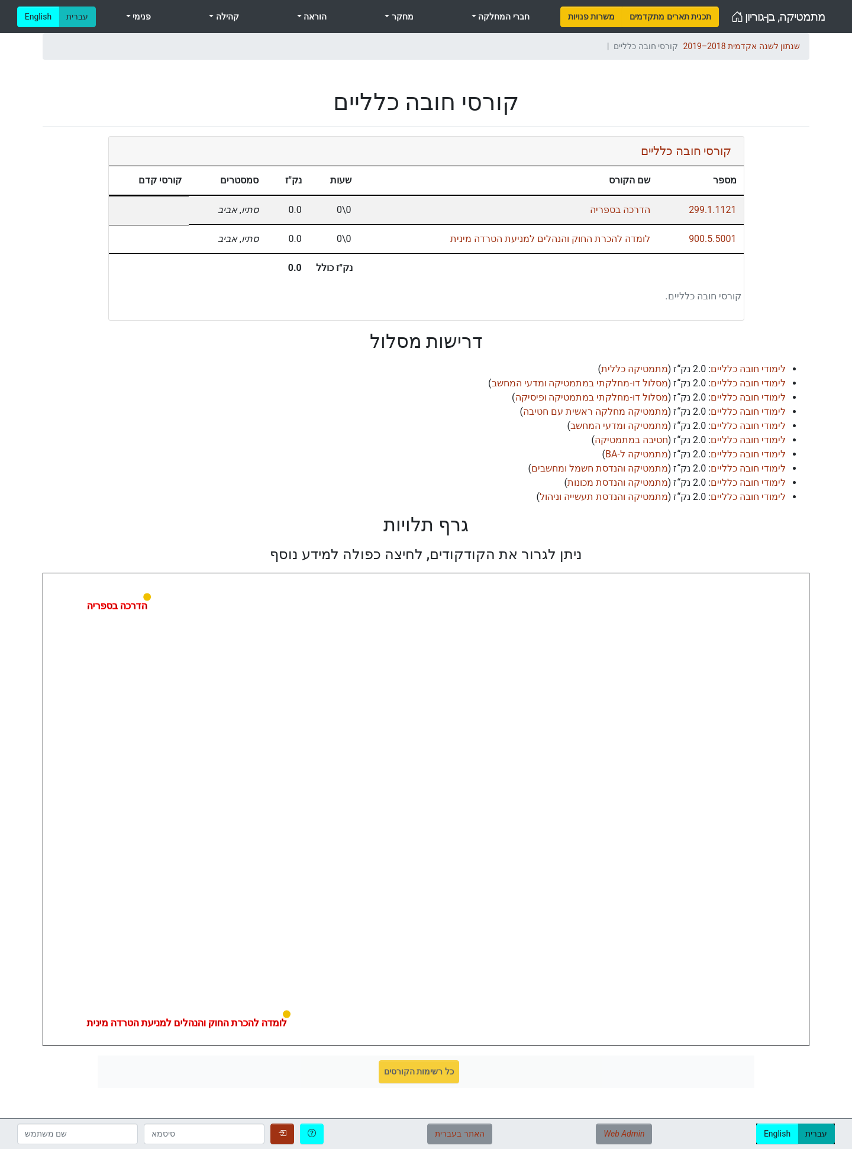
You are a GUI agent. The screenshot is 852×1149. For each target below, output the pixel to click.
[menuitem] (591, 17)
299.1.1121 (712, 209)
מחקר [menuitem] (401, 16)
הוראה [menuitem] (314, 16)
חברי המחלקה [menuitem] (503, 16)
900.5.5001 (712, 238)
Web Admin (624, 1133)
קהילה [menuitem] (226, 16)
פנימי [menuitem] (141, 16)
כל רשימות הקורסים (419, 1071)
